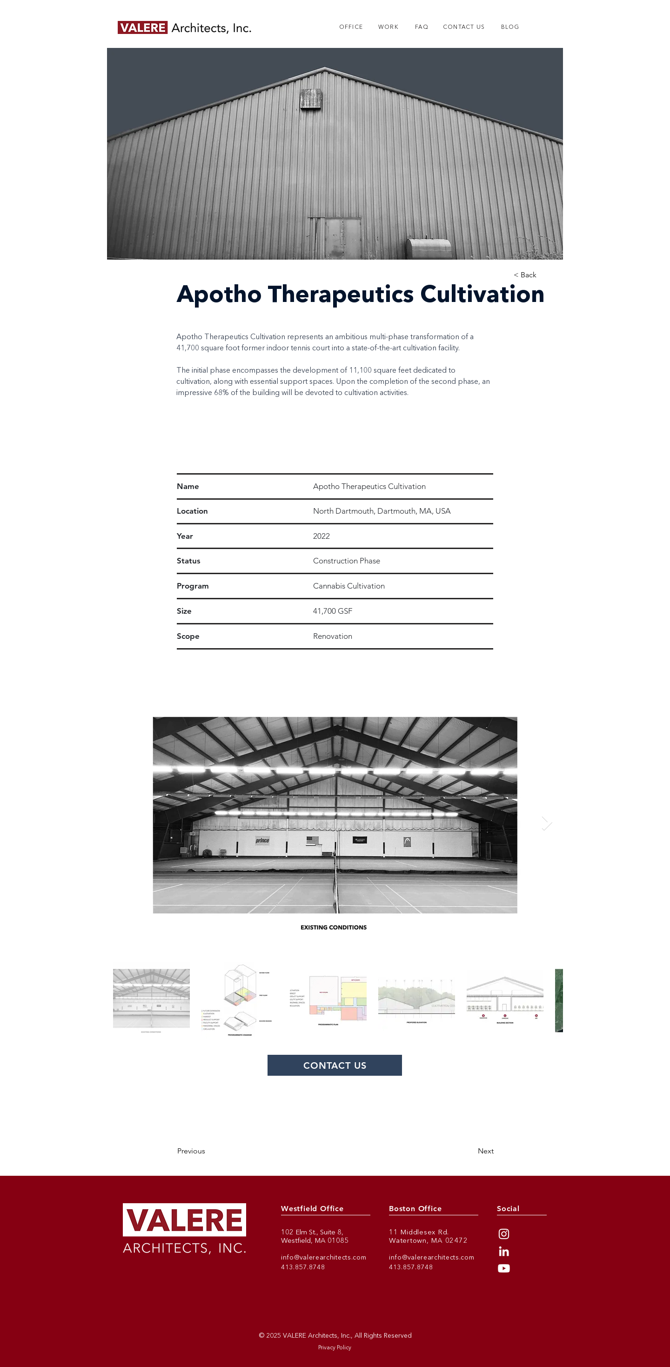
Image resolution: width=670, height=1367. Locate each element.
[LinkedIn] (504, 1251)
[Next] (462, 1151)
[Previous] (215, 1151)
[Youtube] (504, 1268)
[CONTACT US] (464, 27)
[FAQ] (422, 27)
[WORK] (388, 27)
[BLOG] (510, 27)
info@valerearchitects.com (324, 1257)
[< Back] (532, 275)
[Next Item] (547, 822)
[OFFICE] (351, 27)
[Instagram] (504, 1234)
